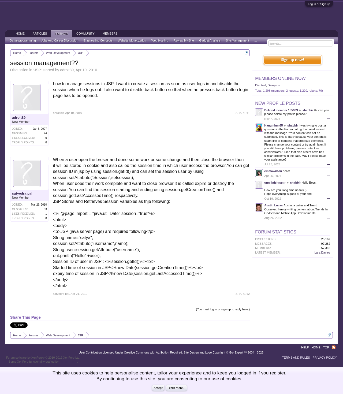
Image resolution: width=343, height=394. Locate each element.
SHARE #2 (243, 293)
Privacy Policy (325, 357)
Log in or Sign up (319, 4)
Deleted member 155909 (281, 110)
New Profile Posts (277, 103)
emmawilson (273, 171)
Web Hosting (159, 40)
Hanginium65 (273, 125)
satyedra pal (22, 193)
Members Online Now (280, 78)
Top (326, 347)
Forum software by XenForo (43, 357)
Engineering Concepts (98, 40)
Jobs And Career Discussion (59, 40)
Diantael (260, 85)
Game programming (23, 40)
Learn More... (176, 388)
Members (110, 33)
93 (45, 209)
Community (85, 33)
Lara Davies (322, 252)
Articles (40, 33)
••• (328, 118)
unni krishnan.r (274, 182)
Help (305, 347)
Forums (61, 33)
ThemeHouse (68, 361)
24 (45, 133)
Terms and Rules (296, 357)
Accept (158, 388)
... (255, 40)
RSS (333, 347)
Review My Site (184, 40)
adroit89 (67, 70)
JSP (37, 70)
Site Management (237, 40)
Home (20, 33)
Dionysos (274, 85)
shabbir (308, 110)
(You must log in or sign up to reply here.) (223, 309)
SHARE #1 (243, 112)
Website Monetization (132, 40)
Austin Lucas (273, 205)
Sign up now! (292, 59)
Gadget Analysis (210, 40)
